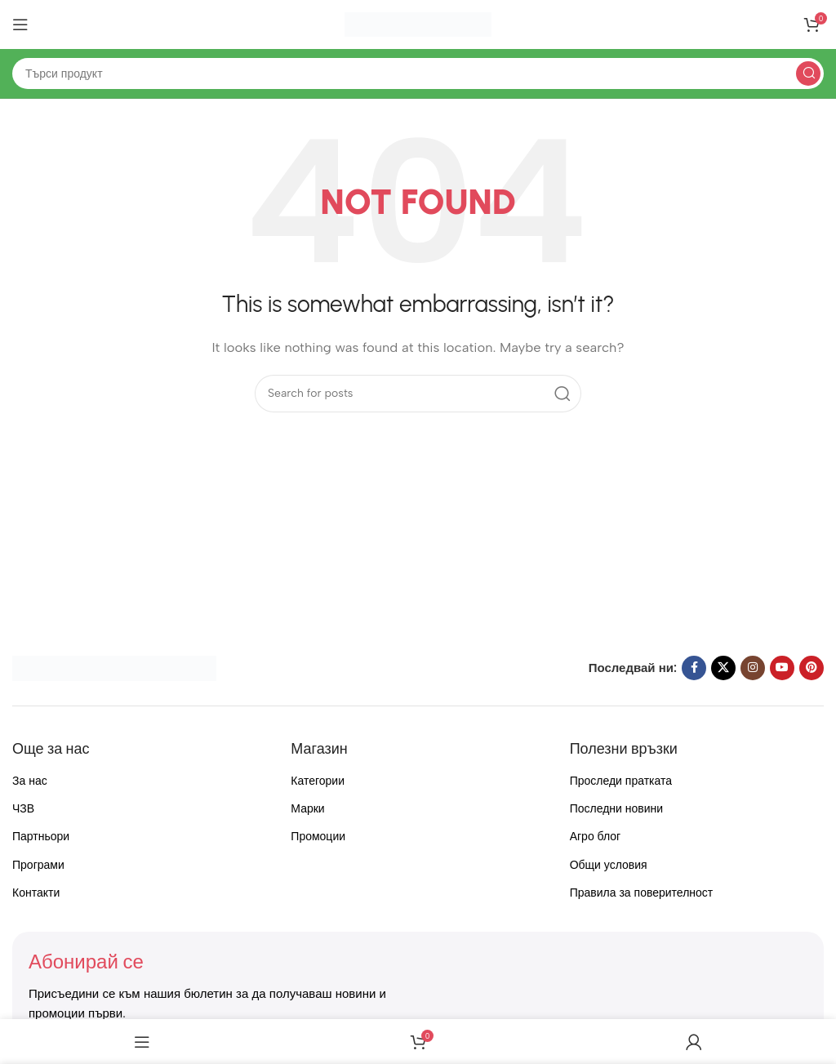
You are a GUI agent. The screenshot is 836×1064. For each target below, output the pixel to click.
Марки (307, 809)
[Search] (418, 73)
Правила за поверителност (642, 893)
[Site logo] (418, 23)
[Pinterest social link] (811, 668)
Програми (38, 865)
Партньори (40, 837)
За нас (29, 781)
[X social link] (723, 668)
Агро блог (595, 837)
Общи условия (608, 865)
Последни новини (616, 809)
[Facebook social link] (694, 668)
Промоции (318, 837)
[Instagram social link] (752, 668)
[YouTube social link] (782, 668)
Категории (318, 781)
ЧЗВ (23, 809)
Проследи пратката (621, 781)
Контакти (36, 893)
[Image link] (114, 667)
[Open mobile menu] (20, 24)
